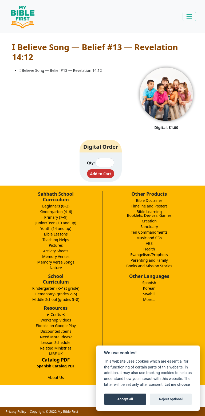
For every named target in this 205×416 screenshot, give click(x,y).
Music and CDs (149, 237)
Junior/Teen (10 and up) (55, 222)
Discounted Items (55, 331)
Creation (149, 220)
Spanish (149, 282)
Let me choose (177, 384)
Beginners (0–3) (55, 206)
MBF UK (56, 353)
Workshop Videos (56, 320)
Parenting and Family (149, 260)
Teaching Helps (55, 239)
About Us (56, 377)
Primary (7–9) (56, 217)
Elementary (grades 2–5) (56, 293)
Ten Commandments (149, 232)
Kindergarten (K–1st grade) (56, 288)
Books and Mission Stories (149, 265)
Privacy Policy (16, 411)
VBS (149, 243)
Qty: (91, 162)
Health (149, 249)
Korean (149, 288)
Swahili (149, 293)
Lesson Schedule (55, 342)
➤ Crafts (55, 314)
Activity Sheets (56, 250)
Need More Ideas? (56, 336)
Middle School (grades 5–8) (55, 299)
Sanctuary (149, 226)
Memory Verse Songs (55, 262)
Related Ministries (56, 348)
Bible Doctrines (149, 200)
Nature (56, 267)
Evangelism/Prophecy (149, 254)
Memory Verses (55, 256)
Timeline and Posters (149, 206)
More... (149, 299)
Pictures (56, 245)
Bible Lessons (56, 234)
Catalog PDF (56, 359)
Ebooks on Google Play (56, 325)
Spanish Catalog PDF (56, 365)
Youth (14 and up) (55, 228)
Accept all (125, 399)
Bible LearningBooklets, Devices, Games (149, 213)
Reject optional (171, 399)
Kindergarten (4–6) (56, 211)
